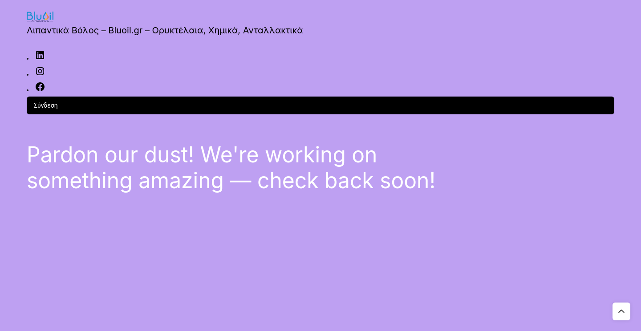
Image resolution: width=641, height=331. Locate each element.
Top (621, 311)
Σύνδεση (46, 105)
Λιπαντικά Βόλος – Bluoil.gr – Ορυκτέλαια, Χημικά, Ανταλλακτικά (165, 30)
